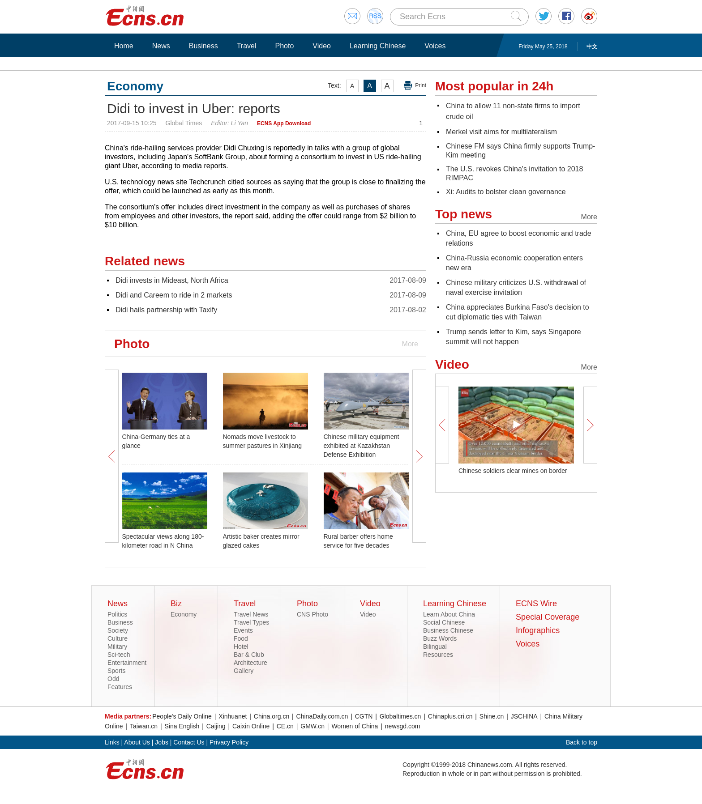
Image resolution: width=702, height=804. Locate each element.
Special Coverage (547, 617)
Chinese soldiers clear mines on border (512, 470)
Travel (247, 46)
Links (112, 742)
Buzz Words (440, 638)
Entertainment (126, 662)
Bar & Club (249, 654)
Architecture (250, 662)
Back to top (581, 742)
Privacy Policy (229, 742)
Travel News (251, 614)
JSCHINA (524, 716)
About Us (137, 742)
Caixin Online (251, 726)
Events (243, 630)
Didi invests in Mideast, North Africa (172, 280)
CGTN (364, 716)
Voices (434, 46)
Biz (176, 603)
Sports (116, 670)
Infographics (538, 630)
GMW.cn (312, 726)
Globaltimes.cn (400, 716)
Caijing (216, 726)
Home (123, 46)
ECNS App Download (284, 123)
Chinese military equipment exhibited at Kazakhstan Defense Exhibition (361, 445)
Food (241, 638)
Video (321, 46)
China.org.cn (271, 716)
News (161, 46)
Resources (438, 654)
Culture (117, 638)
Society (117, 630)
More (410, 344)
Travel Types (251, 622)
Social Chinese (444, 622)
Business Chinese (448, 630)
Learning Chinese (378, 46)
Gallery (243, 670)
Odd (113, 678)
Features (119, 686)
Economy (184, 614)
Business (203, 46)
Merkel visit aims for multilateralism (501, 132)
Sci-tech (118, 654)
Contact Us (188, 742)
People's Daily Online (182, 716)
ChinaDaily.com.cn (322, 716)
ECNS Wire (536, 603)
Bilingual (435, 646)
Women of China (354, 726)
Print (420, 85)
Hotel (241, 646)
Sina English (182, 726)
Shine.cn (491, 716)
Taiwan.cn (144, 726)
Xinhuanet (232, 716)
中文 (591, 46)
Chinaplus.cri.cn (450, 716)
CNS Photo (312, 614)
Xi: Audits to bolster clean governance (506, 192)
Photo (284, 46)
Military (117, 646)
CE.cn (285, 726)
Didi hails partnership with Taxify (166, 310)
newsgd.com (402, 726)
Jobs (161, 742)
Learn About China (449, 614)
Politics (117, 614)
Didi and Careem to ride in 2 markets (174, 295)
